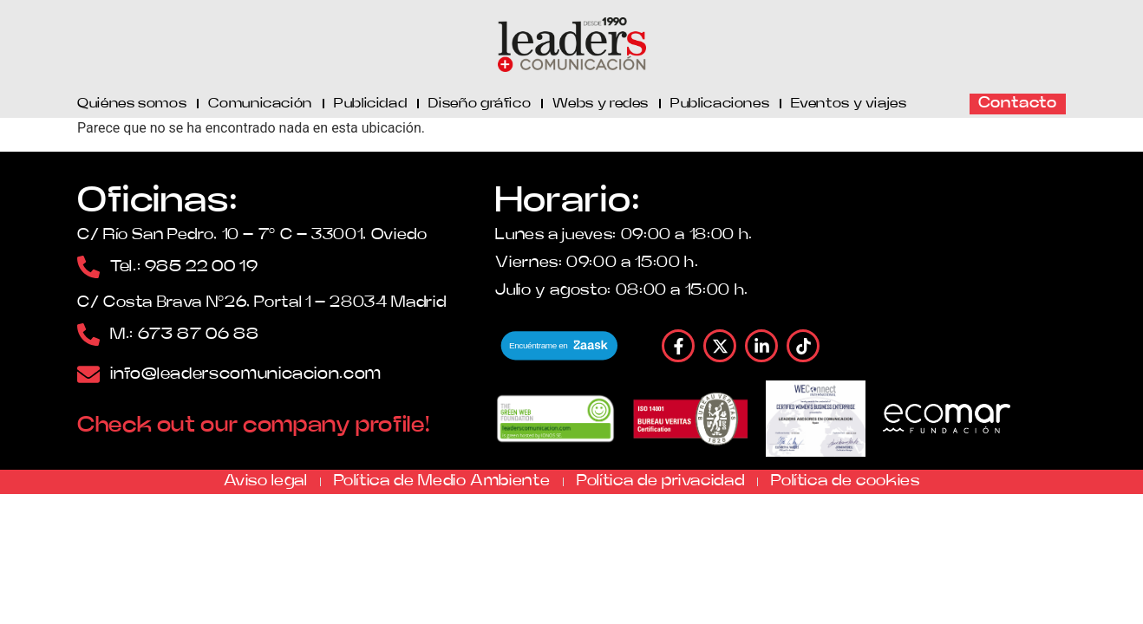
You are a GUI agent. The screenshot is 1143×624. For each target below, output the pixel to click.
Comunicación (260, 103)
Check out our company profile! (253, 425)
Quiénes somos (131, 103)
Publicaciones (719, 103)
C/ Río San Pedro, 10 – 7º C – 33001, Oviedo (252, 235)
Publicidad (370, 103)
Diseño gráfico (479, 103)
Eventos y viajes (848, 103)
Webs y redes (600, 103)
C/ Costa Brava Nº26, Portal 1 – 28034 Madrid (261, 302)
